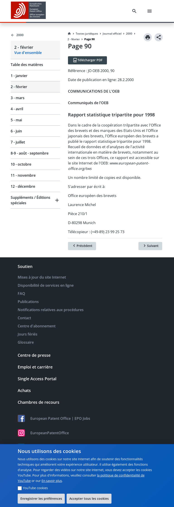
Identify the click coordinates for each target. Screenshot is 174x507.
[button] (35, 200)
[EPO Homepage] (28, 11)
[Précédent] (82, 246)
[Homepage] (69, 33)
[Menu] (150, 11)
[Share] (159, 37)
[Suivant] (150, 246)
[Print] (148, 37)
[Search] (135, 11)
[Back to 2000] (35, 35)
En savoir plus (51, 481)
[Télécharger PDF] (87, 60)
